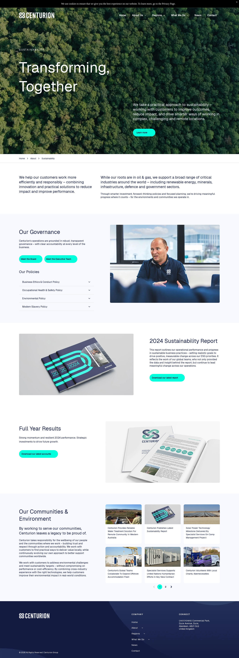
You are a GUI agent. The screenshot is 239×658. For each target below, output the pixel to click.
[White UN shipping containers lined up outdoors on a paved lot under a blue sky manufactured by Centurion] (163, 557)
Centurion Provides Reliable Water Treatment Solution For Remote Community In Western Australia (123, 533)
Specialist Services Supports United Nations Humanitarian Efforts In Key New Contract (161, 573)
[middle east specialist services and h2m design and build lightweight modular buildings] (123, 557)
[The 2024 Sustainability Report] (163, 514)
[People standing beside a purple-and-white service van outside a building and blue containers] (202, 557)
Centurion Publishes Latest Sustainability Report (160, 530)
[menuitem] (122, 15)
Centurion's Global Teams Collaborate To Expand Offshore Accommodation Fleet (123, 573)
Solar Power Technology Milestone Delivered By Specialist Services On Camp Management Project (200, 533)
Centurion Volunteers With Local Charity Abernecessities (201, 572)
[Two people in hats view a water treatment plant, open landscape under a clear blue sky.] (123, 514)
